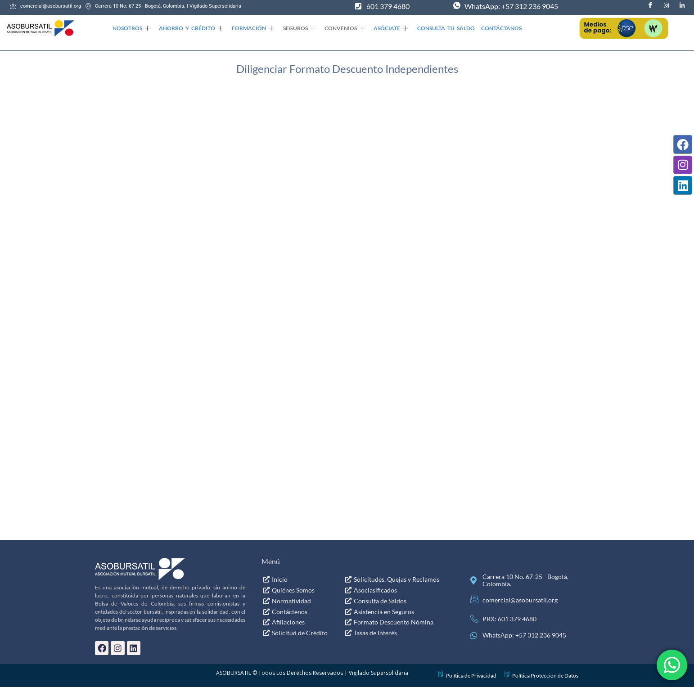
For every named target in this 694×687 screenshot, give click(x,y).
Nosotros (130, 28)
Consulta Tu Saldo (442, 28)
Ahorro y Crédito (190, 28)
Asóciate (387, 28)
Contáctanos (497, 28)
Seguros (297, 28)
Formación (251, 28)
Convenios (342, 28)
